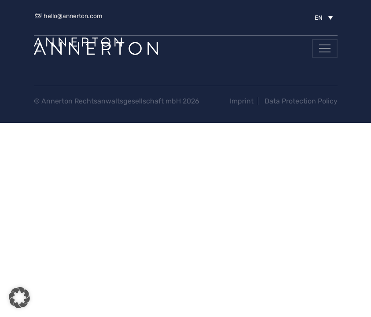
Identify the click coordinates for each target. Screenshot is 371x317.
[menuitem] (323, 17)
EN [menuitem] (319, 18)
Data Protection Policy (301, 101)
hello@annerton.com (68, 16)
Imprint (241, 101)
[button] (19, 297)
